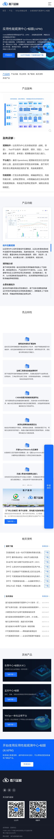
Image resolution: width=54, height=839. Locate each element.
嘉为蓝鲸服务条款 (17, 836)
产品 (10, 11)
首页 (4, 11)
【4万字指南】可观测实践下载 (31, 55)
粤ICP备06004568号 (9, 833)
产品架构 (6, 74)
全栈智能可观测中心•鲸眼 (40, 11)
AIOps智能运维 (21, 11)
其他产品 (6, 78)
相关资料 (39, 74)
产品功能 (14, 74)
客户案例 (31, 74)
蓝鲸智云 (13, 827)
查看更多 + (45, 546)
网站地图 (6, 836)
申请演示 (8, 55)
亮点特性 (22, 74)
